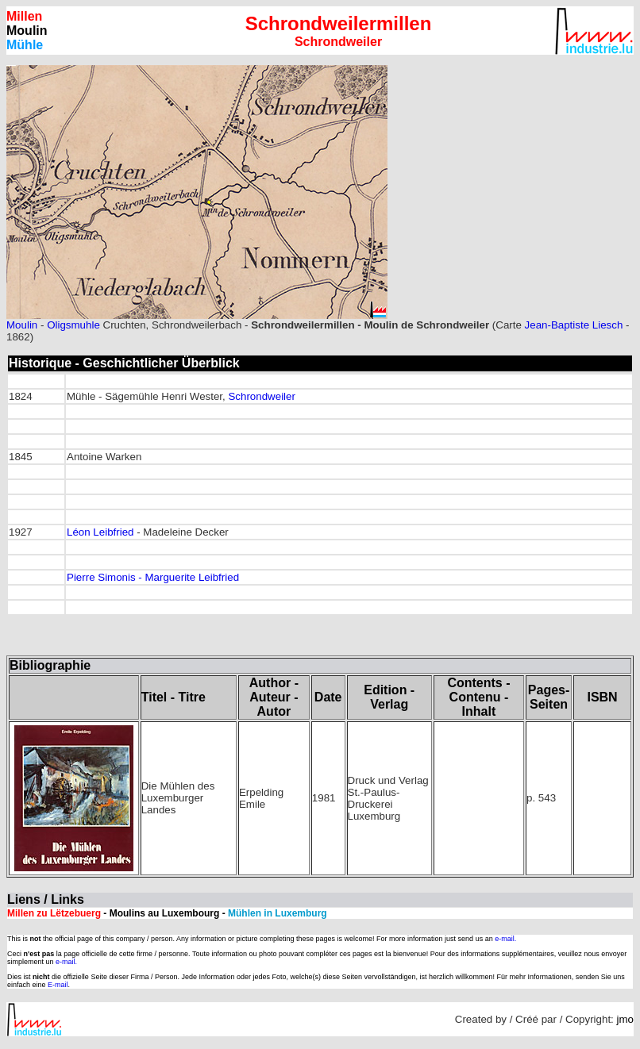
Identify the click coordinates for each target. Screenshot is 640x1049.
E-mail (58, 985)
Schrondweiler (261, 396)
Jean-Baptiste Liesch (574, 325)
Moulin (21, 325)
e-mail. (505, 939)
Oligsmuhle (73, 325)
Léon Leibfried (100, 532)
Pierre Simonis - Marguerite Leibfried (153, 577)
